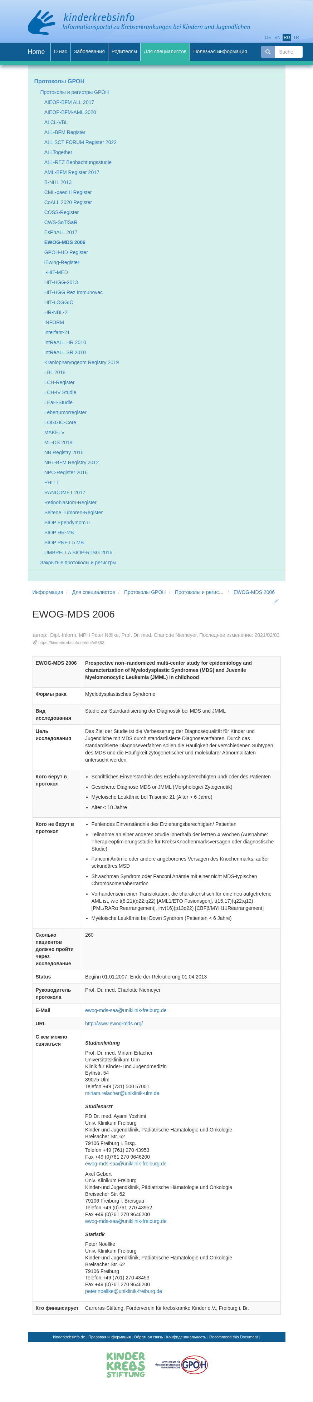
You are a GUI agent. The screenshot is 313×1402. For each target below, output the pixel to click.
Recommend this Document (233, 1337)
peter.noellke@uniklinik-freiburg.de (123, 1291)
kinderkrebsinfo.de (69, 1337)
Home (36, 51)
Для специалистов (93, 592)
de (268, 37)
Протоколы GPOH (145, 592)
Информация (48, 592)
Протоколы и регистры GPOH (209, 592)
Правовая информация (109, 1337)
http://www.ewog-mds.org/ (114, 1023)
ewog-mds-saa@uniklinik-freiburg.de (125, 1010)
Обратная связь (148, 1337)
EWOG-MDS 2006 (254, 592)
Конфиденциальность (186, 1337)
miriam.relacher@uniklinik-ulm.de (122, 1093)
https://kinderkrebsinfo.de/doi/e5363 (71, 642)
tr (296, 37)
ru (287, 37)
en (277, 37)
